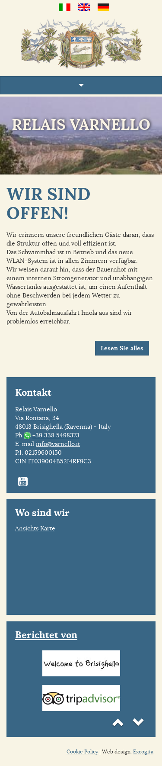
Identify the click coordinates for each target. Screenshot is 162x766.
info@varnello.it (58, 444)
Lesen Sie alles (122, 348)
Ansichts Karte (35, 528)
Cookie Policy (82, 751)
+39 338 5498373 (55, 435)
